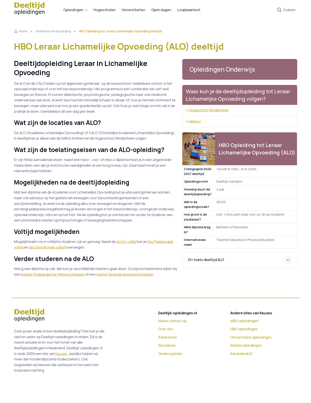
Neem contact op (172, 320)
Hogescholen (104, 9)
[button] (239, 69)
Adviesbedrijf (241, 353)
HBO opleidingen (244, 329)
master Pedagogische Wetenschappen (53, 274)
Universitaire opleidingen (251, 337)
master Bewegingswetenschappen (124, 274)
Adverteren (167, 337)
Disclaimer (167, 345)
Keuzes (61, 353)
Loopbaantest (188, 9)
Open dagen (161, 9)
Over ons (165, 329)
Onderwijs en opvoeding (53, 31)
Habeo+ (195, 121)
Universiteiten (133, 9)
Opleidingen (73, 9)
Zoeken (286, 10)
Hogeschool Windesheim (209, 110)
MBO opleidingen (244, 320)
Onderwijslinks (170, 353)
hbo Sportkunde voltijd (47, 247)
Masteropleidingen (246, 345)
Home (21, 31)
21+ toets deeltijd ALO (206, 259)
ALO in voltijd (126, 241)
